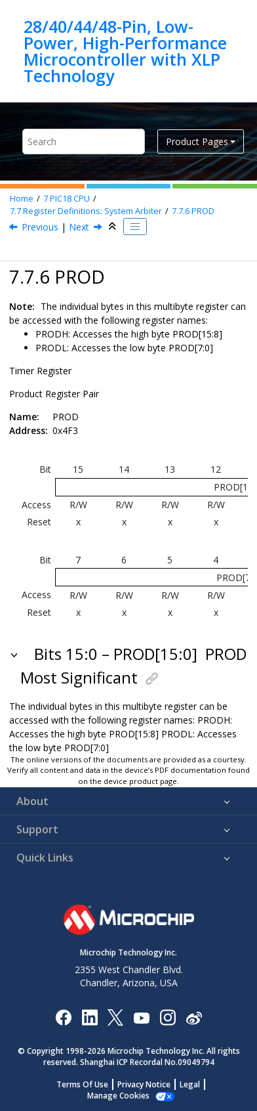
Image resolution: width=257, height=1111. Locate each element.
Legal (190, 1084)
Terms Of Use (82, 1084)
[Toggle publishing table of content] (135, 226)
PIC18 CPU (66, 198)
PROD (193, 211)
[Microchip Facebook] (63, 1016)
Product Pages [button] (197, 141)
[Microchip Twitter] (115, 1016)
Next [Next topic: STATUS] (79, 227)
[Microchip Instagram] (167, 1016)
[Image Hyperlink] (141, 1017)
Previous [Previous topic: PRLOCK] (40, 227)
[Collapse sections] (113, 226)
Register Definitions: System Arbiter (86, 211)
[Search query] (83, 141)
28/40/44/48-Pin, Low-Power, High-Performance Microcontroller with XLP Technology (125, 51)
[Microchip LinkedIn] (89, 1016)
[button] (15, 653)
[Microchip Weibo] (194, 1017)
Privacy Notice (143, 1084)
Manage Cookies (118, 1095)
